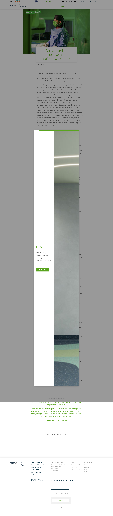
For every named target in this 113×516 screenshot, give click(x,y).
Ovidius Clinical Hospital (38, 462)
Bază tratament (55, 468)
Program (53, 473)
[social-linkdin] (69, 1)
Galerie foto (87, 467)
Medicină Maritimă (36, 467)
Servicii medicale (36, 472)
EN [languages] (81, 1)
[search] (91, 1)
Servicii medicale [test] (71, 6)
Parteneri (86, 465)
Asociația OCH (88, 462)
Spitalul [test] (39, 6)
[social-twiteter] (72, 1)
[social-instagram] (66, 1)
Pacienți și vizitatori (76, 465)
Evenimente (74, 467)
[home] (18, 5)
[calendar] (95, 1)
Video (85, 469)
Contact (86, 472)
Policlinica (47, 6)
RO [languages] (83, 1)
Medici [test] (33, 6)
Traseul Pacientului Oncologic (59, 462)
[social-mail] (75, 1)
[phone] (48, 1)
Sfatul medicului (55, 470)
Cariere (73, 472)
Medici (33, 474)
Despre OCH (74, 462)
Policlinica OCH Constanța (38, 465)
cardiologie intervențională (56, 434)
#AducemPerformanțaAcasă (56, 420)
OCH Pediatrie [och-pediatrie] (58, 6)
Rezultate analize (75, 469)
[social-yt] (63, 1)
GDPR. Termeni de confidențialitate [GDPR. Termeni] (37, 479)
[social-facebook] (60, 1)
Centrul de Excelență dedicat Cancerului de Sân (58, 465)
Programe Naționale (84, 6)
